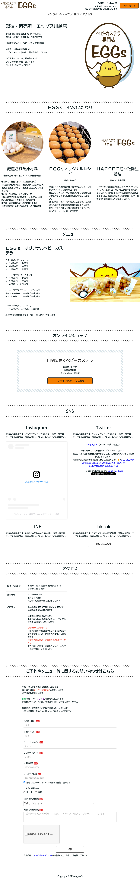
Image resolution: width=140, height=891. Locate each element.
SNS (76, 14)
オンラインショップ (59, 14)
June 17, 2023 (115, 471)
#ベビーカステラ (117, 463)
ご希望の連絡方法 (31, 788)
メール (28, 792)
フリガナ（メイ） (31, 753)
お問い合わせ (129, 6)
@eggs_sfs (92, 445)
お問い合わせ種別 (31, 799)
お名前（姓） (29, 721)
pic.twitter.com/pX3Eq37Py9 (103, 466)
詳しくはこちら (103, 544)
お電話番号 (28, 763)
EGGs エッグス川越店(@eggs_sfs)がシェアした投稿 (36, 514)
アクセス (87, 14)
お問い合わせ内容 (31, 810)
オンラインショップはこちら (70, 381)
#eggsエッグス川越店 (100, 463)
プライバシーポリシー (42, 858)
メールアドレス (30, 774)
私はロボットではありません (39, 836)
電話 (38, 792)
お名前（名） (29, 732)
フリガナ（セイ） (31, 742)
